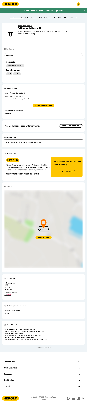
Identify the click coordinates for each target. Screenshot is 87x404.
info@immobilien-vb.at (13, 110)
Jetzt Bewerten (67, 171)
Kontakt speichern (12, 310)
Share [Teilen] (6, 313)
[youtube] (73, 398)
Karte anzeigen (43, 237)
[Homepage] (10, 4)
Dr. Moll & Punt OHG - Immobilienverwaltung (19, 329)
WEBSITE (7, 113)
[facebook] (68, 398)
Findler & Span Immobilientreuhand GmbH (19, 337)
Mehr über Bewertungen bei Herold (23, 174)
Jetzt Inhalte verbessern (71, 126)
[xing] (83, 398)
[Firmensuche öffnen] (78, 4)
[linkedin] (78, 398)
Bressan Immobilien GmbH (13, 333)
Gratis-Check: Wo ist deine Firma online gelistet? (43, 11)
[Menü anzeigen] (83, 4)
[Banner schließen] (84, 10)
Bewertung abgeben (25, 26)
